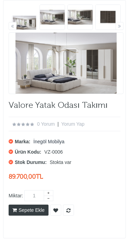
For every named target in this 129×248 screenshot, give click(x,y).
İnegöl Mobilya (48, 141)
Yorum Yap (72, 124)
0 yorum (46, 124)
